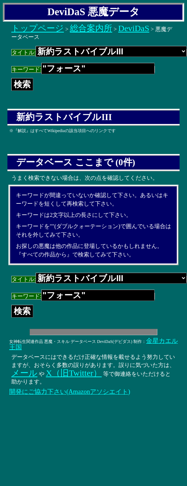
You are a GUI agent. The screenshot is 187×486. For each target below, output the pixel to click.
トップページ (37, 28)
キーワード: (83, 69)
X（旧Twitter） (74, 373)
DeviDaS (133, 28)
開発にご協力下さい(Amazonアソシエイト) (69, 391)
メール (24, 373)
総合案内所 (91, 28)
